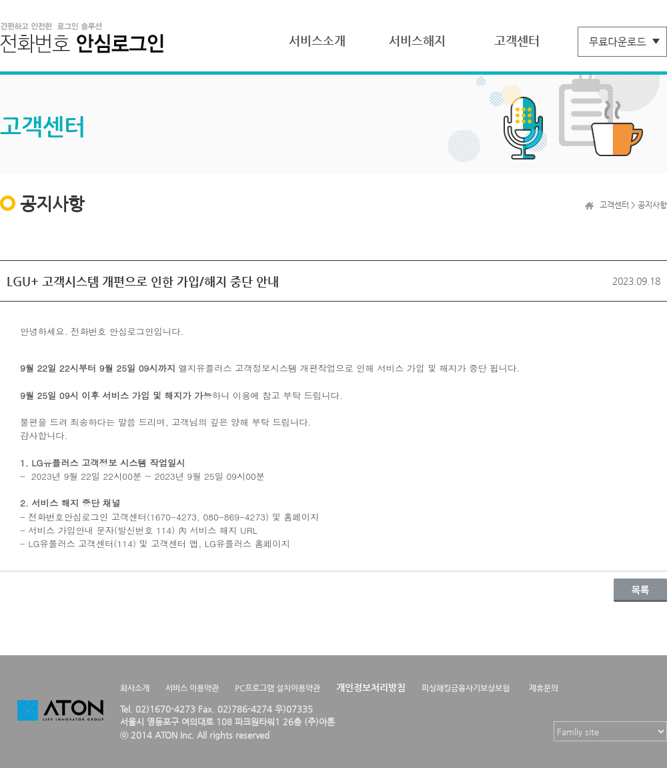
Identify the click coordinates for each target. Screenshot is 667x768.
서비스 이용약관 (192, 688)
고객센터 (517, 40)
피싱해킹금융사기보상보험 (466, 688)
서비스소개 (317, 40)
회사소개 (134, 688)
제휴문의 (543, 688)
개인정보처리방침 (371, 687)
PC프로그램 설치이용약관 (277, 688)
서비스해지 (417, 40)
